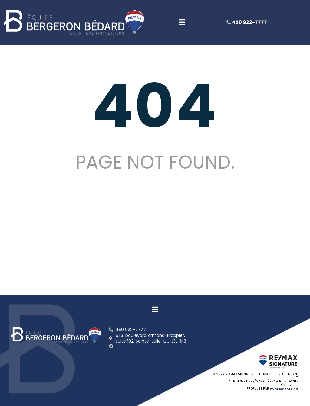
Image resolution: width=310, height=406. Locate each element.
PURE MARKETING (284, 388)
